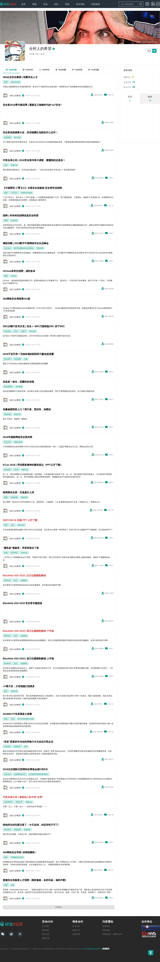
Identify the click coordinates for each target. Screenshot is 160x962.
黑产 (5, 691)
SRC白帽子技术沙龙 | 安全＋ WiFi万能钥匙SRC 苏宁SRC (34, 326)
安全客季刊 (8, 387)
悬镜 (12, 885)
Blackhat (7, 580)
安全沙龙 (32, 331)
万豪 (25, 359)
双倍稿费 (7, 137)
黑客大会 (25, 470)
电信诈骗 (7, 414)
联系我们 (45, 930)
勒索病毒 (17, 830)
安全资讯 (7, 359)
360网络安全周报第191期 (16, 298)
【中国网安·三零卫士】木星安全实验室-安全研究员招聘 (32, 188)
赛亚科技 (40, 248)
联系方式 (76, 930)
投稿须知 (106, 926)
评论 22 (110, 510)
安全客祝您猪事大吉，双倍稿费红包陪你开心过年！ (30, 132)
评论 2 (111, 565)
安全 (15, 331)
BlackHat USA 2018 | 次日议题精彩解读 (24, 575)
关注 (149, 51)
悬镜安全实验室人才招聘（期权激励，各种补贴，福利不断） (35, 880)
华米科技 (14, 220)
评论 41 (110, 732)
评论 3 (111, 178)
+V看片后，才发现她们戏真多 (19, 686)
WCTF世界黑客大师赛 (26, 719)
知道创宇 (7, 470)
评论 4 (111, 233)
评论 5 (111, 372)
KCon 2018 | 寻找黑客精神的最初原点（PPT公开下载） (33, 465)
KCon (16, 470)
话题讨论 (29, 802)
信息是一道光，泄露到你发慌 (18, 381)
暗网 (5, 497)
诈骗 (5, 553)
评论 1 (111, 261)
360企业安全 (15, 82)
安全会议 (7, 774)
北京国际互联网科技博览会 (38, 774)
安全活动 (7, 248)
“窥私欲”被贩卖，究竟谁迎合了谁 (21, 548)
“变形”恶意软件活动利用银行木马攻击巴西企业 (28, 741)
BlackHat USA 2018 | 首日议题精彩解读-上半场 (28, 658)
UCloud (13, 276)
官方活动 (17, 137)
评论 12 (110, 206)
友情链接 (76, 934)
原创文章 (17, 414)
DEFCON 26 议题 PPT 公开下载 (20, 520)
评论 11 (110, 704)
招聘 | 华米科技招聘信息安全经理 (20, 215)
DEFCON (21, 525)
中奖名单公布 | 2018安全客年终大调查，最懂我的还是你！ (34, 160)
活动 (5, 165)
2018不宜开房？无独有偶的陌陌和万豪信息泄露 (28, 354)
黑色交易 (24, 497)
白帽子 (23, 331)
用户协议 (45, 934)
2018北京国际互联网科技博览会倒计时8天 (25, 769)
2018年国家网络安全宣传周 (17, 437)
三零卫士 (14, 193)
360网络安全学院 (17, 857)
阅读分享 (19, 802)
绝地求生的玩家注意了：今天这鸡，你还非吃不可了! (31, 824)
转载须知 (106, 930)
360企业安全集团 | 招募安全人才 (20, 77)
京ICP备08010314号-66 (93, 949)
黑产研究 (14, 553)
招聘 (5, 82)
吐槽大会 (14, 165)
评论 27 (110, 870)
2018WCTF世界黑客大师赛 (17, 714)
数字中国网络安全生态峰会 (23, 248)
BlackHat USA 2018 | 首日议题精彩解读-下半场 (28, 631)
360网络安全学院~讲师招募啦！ (20, 852)
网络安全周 (18, 442)
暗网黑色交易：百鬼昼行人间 (18, 492)
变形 (25, 746)
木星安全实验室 (26, 193)
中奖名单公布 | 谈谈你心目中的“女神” (23, 797)
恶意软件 (17, 746)
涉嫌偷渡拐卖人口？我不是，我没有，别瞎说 (27, 409)
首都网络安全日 (19, 774)
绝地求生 (27, 830)
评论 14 (110, 95)
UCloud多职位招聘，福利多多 (19, 271)
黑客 (5, 525)
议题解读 (24, 580)
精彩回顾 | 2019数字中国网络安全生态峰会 (26, 243)
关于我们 (45, 926)
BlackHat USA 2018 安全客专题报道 (22, 603)
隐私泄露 (14, 497)
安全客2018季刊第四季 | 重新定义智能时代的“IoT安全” (32, 105)
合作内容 (76, 926)
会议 (12, 525)
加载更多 (58, 907)
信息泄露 (17, 359)
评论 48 (110, 815)
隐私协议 (45, 938)
